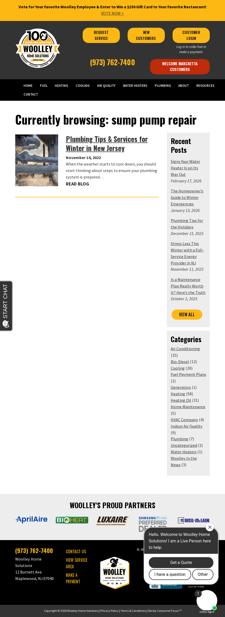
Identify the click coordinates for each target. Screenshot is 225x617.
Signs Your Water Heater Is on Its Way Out (185, 168)
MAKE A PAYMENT (73, 578)
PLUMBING (163, 85)
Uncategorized (184, 445)
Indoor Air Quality (187, 426)
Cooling (178, 368)
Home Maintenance (188, 406)
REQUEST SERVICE (102, 35)
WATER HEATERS (135, 85)
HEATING (61, 85)
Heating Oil (181, 400)
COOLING (83, 85)
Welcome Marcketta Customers (180, 66)
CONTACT (31, 94)
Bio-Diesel (180, 361)
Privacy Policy (109, 611)
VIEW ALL (187, 314)
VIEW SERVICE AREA (76, 563)
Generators (181, 387)
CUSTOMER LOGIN (191, 35)
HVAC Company (184, 419)
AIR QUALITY (106, 85)
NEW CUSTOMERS (146, 35)
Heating (178, 393)
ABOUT (183, 85)
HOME (28, 85)
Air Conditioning (185, 348)
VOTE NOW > (112, 13)
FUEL (44, 85)
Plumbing (179, 438)
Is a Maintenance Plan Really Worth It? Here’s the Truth (188, 286)
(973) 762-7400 (112, 62)
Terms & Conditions (133, 611)
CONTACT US (76, 551)
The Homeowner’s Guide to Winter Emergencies (187, 197)
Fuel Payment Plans (188, 374)
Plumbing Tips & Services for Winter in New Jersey (107, 143)
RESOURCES (205, 85)
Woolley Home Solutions (83, 611)
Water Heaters (184, 451)
